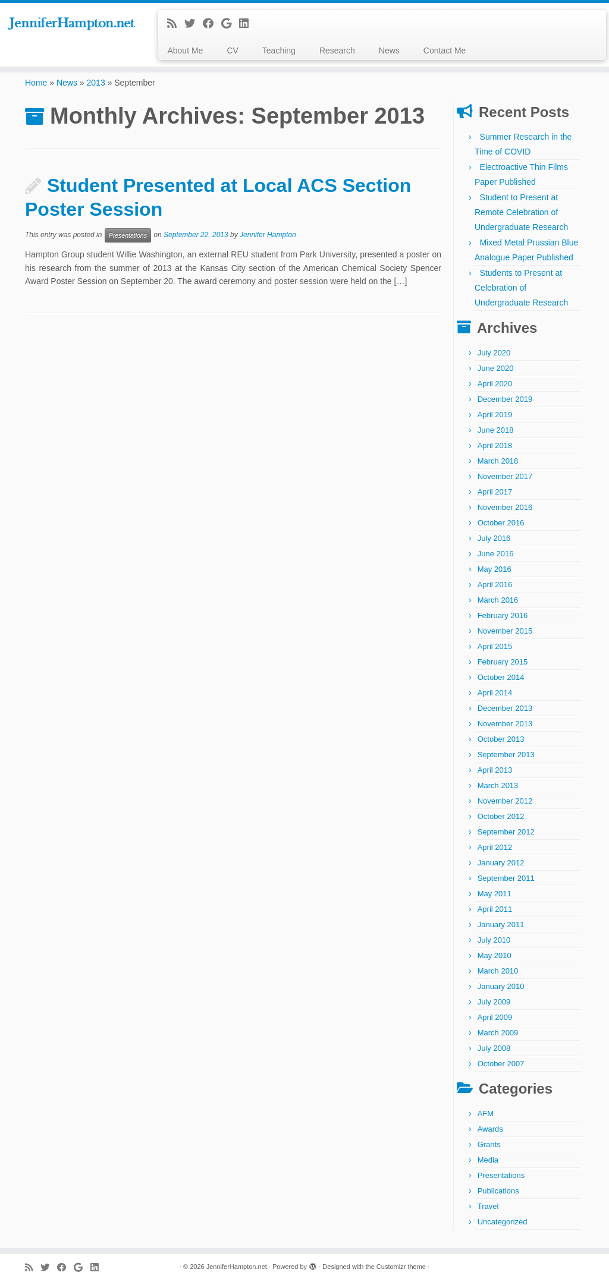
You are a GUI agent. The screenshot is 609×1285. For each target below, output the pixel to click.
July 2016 (494, 538)
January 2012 (501, 862)
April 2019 (495, 414)
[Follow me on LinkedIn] (247, 24)
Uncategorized (503, 1221)
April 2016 (495, 584)
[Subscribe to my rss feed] (175, 24)
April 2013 (495, 770)
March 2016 (498, 600)
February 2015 (503, 661)
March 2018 (498, 460)
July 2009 (494, 1001)
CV (232, 50)
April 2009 (495, 1017)
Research (337, 50)
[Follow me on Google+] (230, 24)
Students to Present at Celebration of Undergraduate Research (521, 287)
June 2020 (496, 368)
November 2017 (505, 476)
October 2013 (501, 739)
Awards (490, 1129)
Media (488, 1159)
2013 (96, 82)
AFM (486, 1113)
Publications (498, 1190)
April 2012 (495, 847)
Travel (488, 1206)
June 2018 (496, 430)
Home (36, 82)
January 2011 (501, 924)
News (389, 50)
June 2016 (496, 553)
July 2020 (494, 352)
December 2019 (505, 399)
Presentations (128, 235)
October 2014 (501, 677)
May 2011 (494, 893)
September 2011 (506, 878)
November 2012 (505, 800)
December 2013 (505, 708)
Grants (489, 1144)
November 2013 (505, 723)
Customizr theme (401, 1266)
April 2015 (495, 646)
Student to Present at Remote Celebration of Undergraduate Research (521, 212)
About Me (185, 50)
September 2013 (506, 754)
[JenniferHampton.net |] (71, 24)
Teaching (279, 50)
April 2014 (495, 692)
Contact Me (444, 50)
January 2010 (501, 986)
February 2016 (503, 615)
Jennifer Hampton (268, 235)
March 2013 (498, 785)
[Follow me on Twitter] (193, 24)
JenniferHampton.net (236, 1266)
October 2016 (501, 522)
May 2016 (494, 569)
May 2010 (494, 955)
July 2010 (494, 940)
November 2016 (505, 507)
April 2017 (495, 491)
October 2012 (501, 816)
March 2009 (498, 1032)
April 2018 (495, 445)
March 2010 (498, 970)
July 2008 (494, 1048)
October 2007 (501, 1063)
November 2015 (505, 630)
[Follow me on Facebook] (212, 24)
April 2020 (495, 383)
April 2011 (495, 909)
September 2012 (506, 831)
